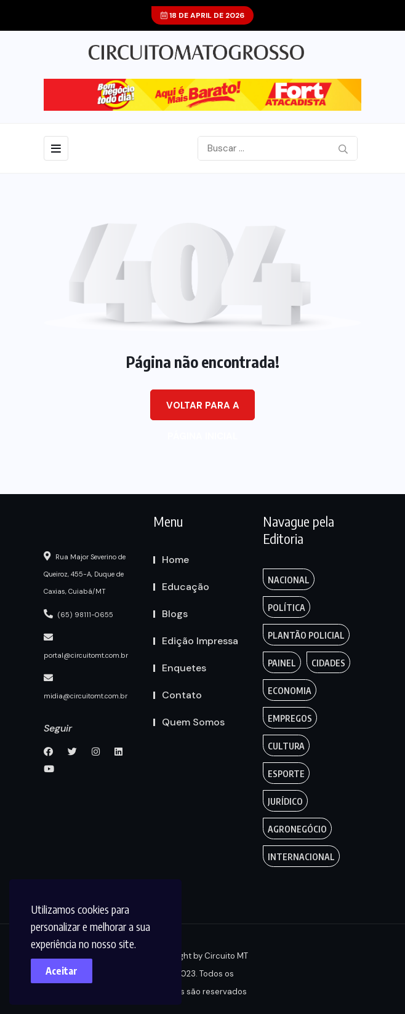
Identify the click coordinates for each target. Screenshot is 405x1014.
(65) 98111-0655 (78, 614)
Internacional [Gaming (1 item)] (301, 857)
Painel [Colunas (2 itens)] (282, 663)
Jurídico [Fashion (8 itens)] (285, 801)
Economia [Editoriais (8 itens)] (289, 690)
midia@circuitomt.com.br (85, 686)
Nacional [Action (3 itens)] (289, 580)
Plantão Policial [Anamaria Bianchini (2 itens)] (306, 635)
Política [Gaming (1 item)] (286, 607)
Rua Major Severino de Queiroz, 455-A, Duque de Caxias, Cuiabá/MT (85, 573)
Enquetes (184, 667)
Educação (185, 586)
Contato (182, 695)
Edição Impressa (200, 640)
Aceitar (62, 971)
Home (175, 559)
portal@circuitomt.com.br (86, 646)
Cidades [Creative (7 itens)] (328, 663)
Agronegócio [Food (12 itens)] (297, 829)
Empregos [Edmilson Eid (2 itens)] (290, 718)
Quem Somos (193, 722)
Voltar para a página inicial (202, 409)
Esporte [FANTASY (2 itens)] (286, 773)
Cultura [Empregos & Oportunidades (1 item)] (286, 746)
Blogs (175, 613)
